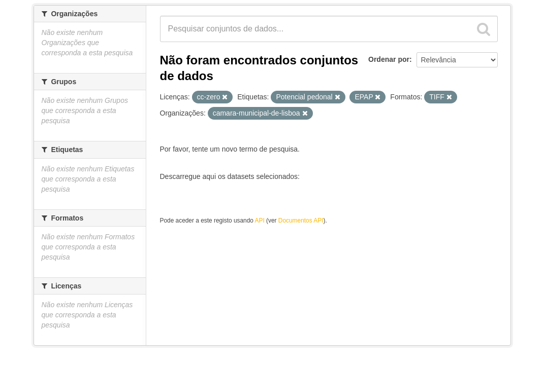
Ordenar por (388, 59)
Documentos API (301, 220)
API (260, 220)
